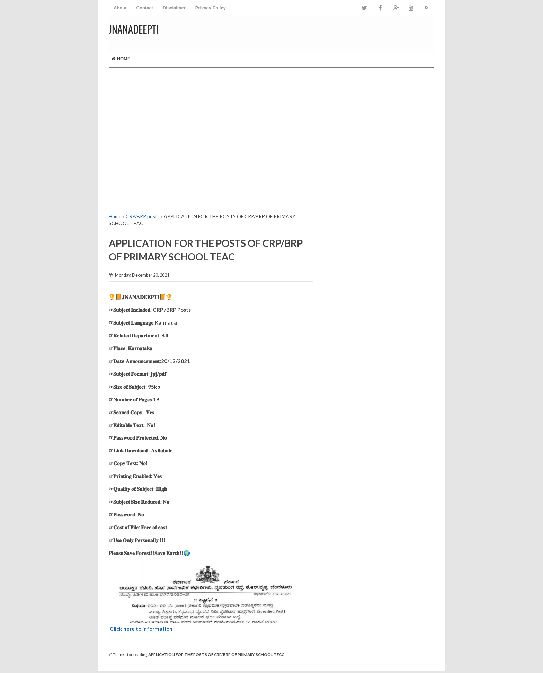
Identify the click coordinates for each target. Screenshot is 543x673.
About (120, 7)
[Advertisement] (211, 139)
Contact (144, 7)
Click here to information (141, 629)
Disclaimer (174, 7)
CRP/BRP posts (143, 216)
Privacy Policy (210, 7)
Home (121, 58)
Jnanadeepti (134, 29)
